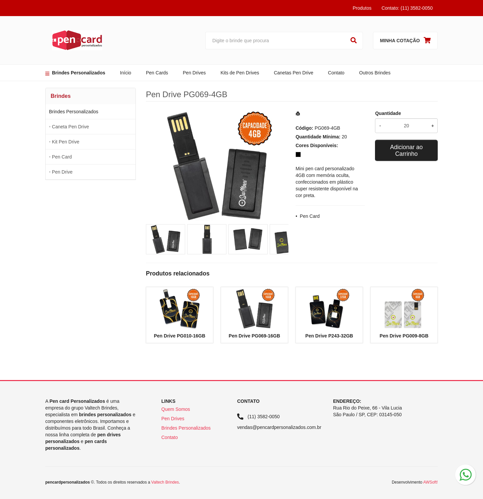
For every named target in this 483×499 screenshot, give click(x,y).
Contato (336, 72)
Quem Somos (175, 409)
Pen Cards (157, 72)
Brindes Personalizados (78, 72)
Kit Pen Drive (65, 141)
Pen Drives (194, 72)
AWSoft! (430, 482)
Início (125, 72)
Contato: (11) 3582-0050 (407, 8)
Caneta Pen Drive (70, 126)
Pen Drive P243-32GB (329, 335)
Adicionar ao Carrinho (406, 150)
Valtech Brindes (165, 482)
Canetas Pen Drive (293, 72)
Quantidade (388, 113)
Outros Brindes (374, 72)
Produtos (362, 8)
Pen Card (62, 157)
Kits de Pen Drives (239, 72)
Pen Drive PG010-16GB (179, 335)
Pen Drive (62, 172)
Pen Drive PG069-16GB (254, 335)
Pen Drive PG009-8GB (404, 335)
